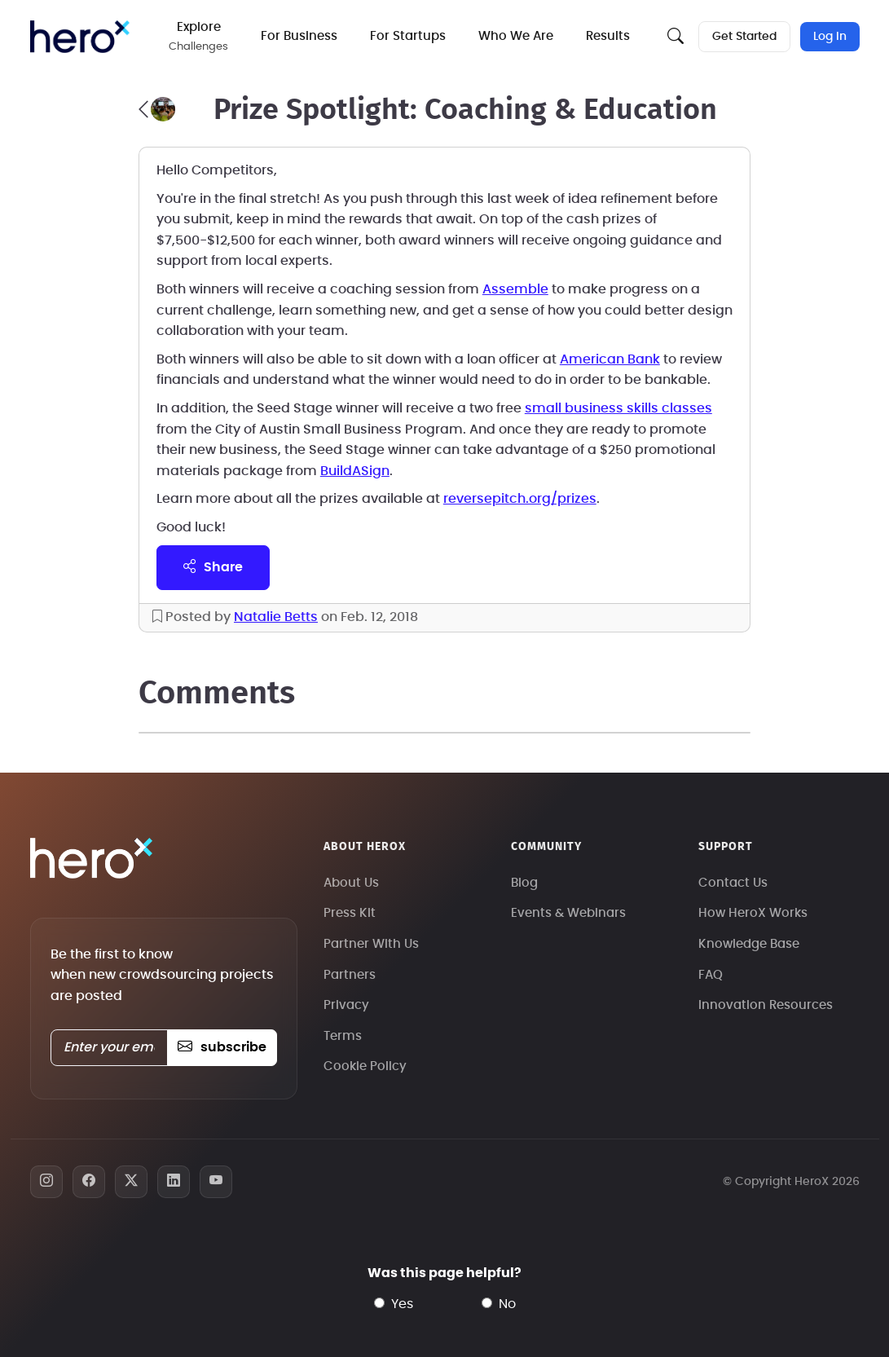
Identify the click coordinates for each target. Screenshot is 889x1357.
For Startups (408, 36)
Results (608, 36)
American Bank (610, 359)
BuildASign (354, 471)
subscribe (222, 1047)
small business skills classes (618, 408)
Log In (830, 36)
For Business (299, 36)
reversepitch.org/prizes (519, 498)
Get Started (744, 36)
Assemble (515, 289)
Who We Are (515, 36)
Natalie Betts (276, 616)
